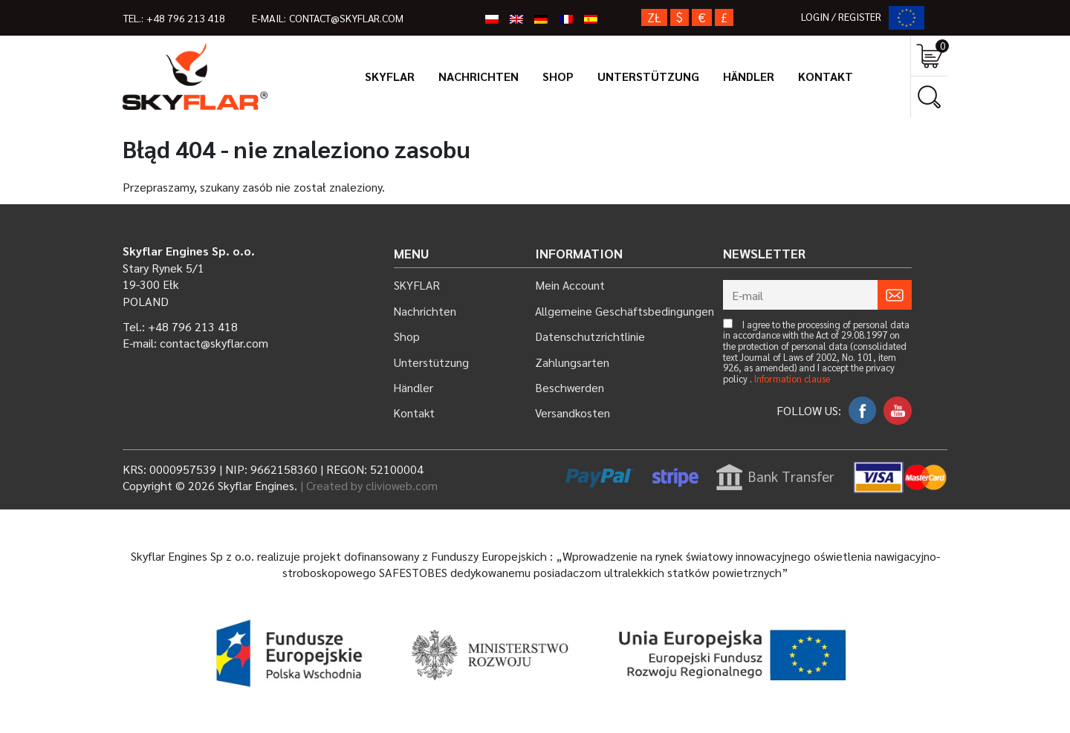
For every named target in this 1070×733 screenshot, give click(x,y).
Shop (558, 76)
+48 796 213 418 (186, 18)
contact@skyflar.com (351, 18)
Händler (748, 76)
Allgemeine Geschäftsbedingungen (625, 311)
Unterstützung (648, 76)
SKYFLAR (390, 76)
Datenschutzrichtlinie (590, 336)
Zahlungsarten (572, 362)
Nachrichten (478, 76)
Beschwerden (570, 387)
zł (654, 17)
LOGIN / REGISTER (843, 16)
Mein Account (570, 285)
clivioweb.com (402, 485)
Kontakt (825, 76)
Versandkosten (573, 412)
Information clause (792, 379)
